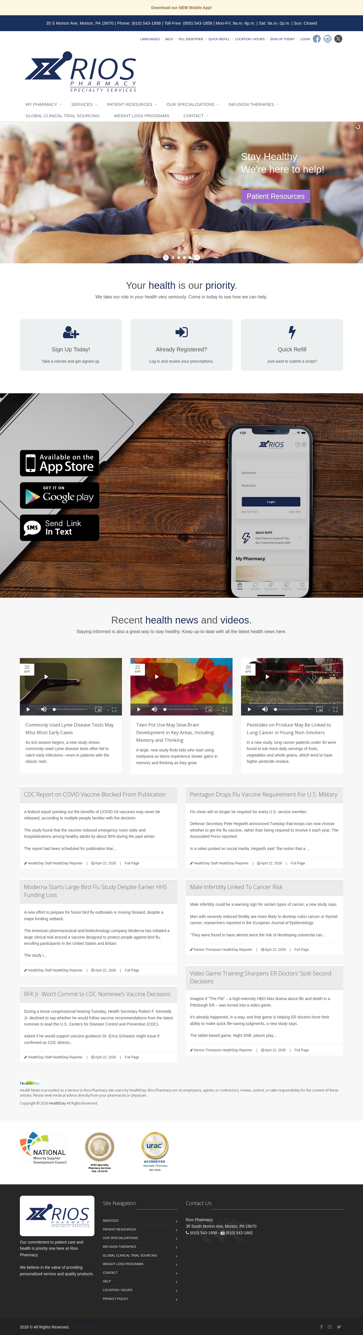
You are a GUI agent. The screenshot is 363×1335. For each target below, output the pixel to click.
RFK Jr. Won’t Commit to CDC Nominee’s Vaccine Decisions (97, 994)
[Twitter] (338, 39)
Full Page (132, 863)
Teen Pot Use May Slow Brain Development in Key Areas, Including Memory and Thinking (175, 732)
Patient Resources (129, 104)
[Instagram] (328, 39)
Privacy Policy (116, 1298)
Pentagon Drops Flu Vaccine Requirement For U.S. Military (263, 794)
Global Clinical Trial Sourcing (63, 115)
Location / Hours (250, 39)
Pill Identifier (191, 39)
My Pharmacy (41, 104)
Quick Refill (219, 39)
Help (169, 39)
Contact (193, 115)
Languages (150, 39)
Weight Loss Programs (141, 115)
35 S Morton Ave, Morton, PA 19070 (80, 23)
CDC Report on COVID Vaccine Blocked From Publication (95, 794)
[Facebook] (317, 39)
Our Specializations (190, 104)
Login (305, 39)
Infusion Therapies (251, 104)
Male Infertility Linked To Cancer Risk (236, 887)
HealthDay (57, 1103)
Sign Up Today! (282, 39)
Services (82, 104)
